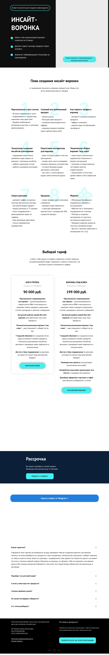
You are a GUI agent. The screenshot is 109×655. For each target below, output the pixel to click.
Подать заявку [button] (40, 477)
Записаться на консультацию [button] (77, 642)
